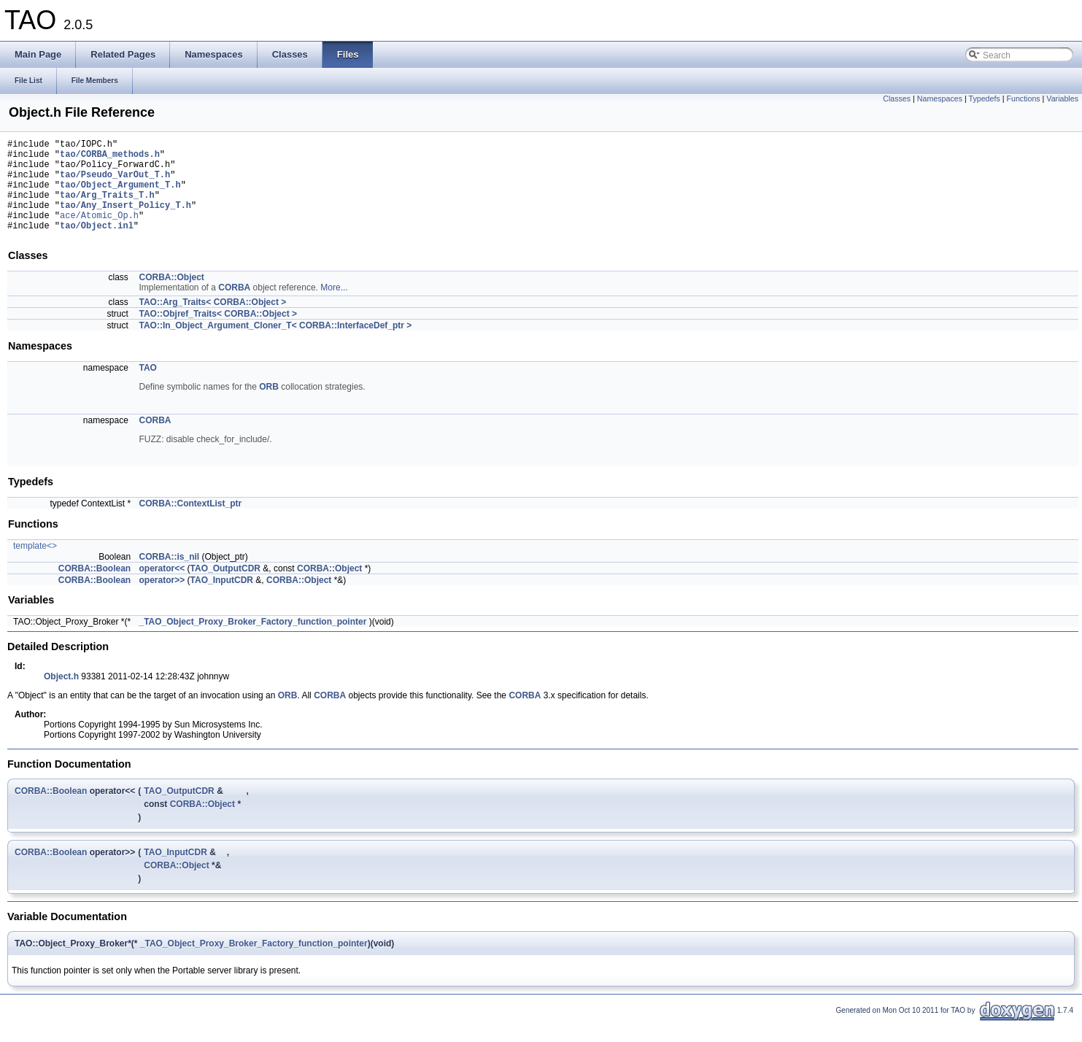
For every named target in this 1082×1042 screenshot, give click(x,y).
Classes (897, 98)
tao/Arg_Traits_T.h (107, 207)
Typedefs (984, 98)
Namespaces (939, 98)
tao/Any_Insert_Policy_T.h (125, 220)
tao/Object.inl (97, 245)
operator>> (162, 600)
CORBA (234, 307)
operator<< (162, 588)
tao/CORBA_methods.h (110, 158)
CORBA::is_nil (169, 576)
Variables (1062, 98)
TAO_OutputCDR (225, 588)
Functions (1023, 98)
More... (333, 307)
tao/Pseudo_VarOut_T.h (115, 183)
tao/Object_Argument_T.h (120, 195)
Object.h (61, 696)
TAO (148, 387)
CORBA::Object (171, 297)
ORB (269, 406)
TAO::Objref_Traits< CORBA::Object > (218, 333)
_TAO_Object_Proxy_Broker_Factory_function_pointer (253, 641)
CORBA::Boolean (94, 588)
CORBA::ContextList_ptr (190, 523)
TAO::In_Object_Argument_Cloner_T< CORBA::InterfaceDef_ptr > (275, 345)
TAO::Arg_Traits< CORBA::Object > (213, 322)
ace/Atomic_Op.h (99, 232)
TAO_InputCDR (221, 600)
